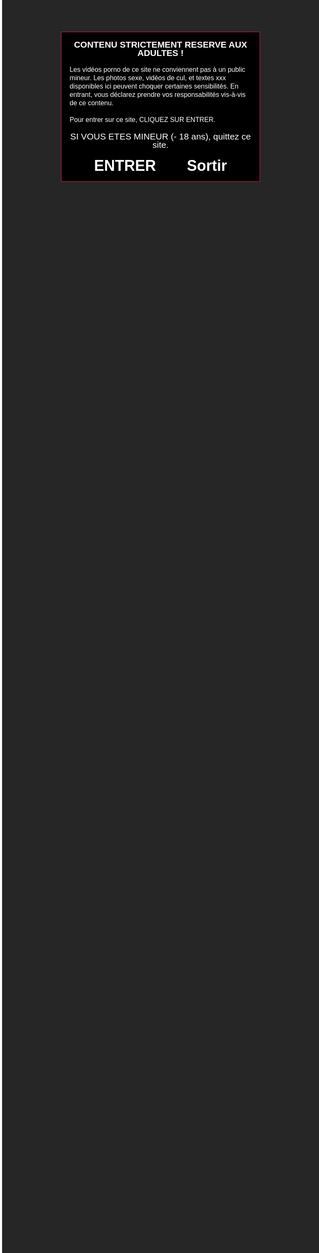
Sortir (207, 165)
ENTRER (125, 165)
